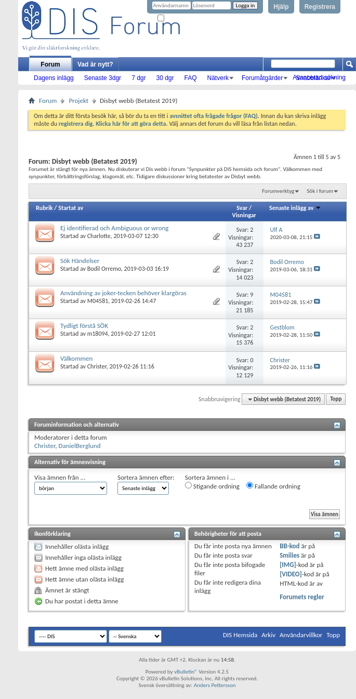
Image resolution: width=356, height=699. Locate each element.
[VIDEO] (291, 574)
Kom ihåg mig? (178, 18)
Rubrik (44, 208)
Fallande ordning (273, 486)
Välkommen (76, 358)
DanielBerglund (80, 446)
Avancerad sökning (319, 77)
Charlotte (99, 236)
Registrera (320, 6)
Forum (50, 64)
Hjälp (280, 6)
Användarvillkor (301, 635)
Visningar (244, 215)
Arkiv (268, 635)
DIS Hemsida (240, 635)
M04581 (98, 301)
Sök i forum (320, 191)
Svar (241, 208)
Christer (97, 366)
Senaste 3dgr (102, 78)
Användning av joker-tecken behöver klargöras (123, 293)
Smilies (289, 555)
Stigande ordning (212, 486)
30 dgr (165, 78)
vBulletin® (185, 671)
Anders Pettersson (215, 685)
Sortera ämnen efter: (146, 477)
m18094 (97, 333)
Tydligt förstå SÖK (84, 325)
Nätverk (218, 78)
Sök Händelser (79, 261)
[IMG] (288, 565)
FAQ (190, 78)
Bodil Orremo (104, 268)
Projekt (78, 100)
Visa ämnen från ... (59, 477)
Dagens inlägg (54, 78)
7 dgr (138, 78)
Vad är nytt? (95, 64)
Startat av (70, 208)
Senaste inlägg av (295, 208)
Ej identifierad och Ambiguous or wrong (114, 228)
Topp (335, 399)
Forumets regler (302, 597)
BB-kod (289, 546)
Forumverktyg (278, 191)
